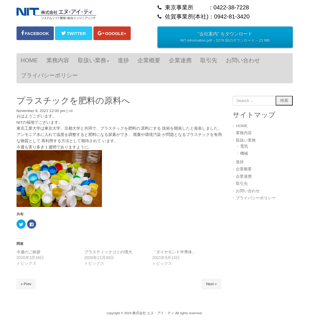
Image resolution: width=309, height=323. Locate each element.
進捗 (240, 162)
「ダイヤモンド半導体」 (174, 252)
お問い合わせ (248, 191)
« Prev (26, 284)
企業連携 (244, 176)
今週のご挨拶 (28, 252)
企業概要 (244, 169)
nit (71, 111)
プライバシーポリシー (256, 198)
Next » (211, 284)
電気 (244, 146)
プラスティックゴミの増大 (108, 252)
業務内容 (244, 133)
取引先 (242, 183)
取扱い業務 (246, 140)
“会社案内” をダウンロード (225, 37)
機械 (244, 153)
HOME (241, 126)
